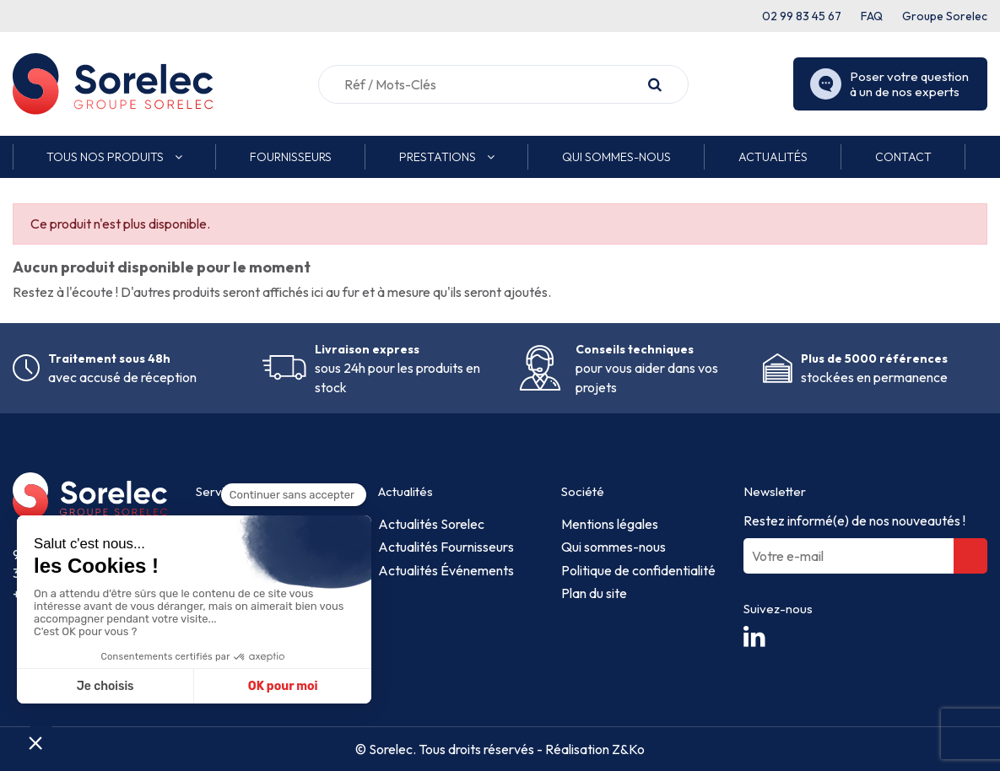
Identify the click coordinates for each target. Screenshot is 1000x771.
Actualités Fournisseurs (446, 546)
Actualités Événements (446, 570)
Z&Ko (627, 749)
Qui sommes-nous (613, 546)
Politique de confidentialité (638, 570)
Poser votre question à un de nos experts (889, 84)
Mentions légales (609, 523)
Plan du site (594, 593)
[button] (114, 157)
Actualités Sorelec (431, 523)
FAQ (872, 16)
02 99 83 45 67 (801, 16)
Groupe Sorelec (944, 16)
